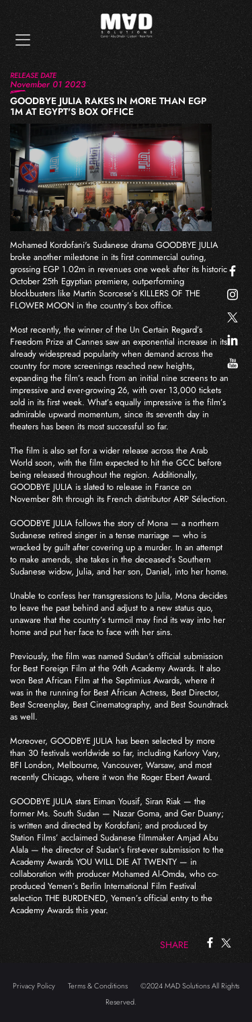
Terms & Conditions (98, 985)
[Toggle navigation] (22, 40)
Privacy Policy (34, 985)
